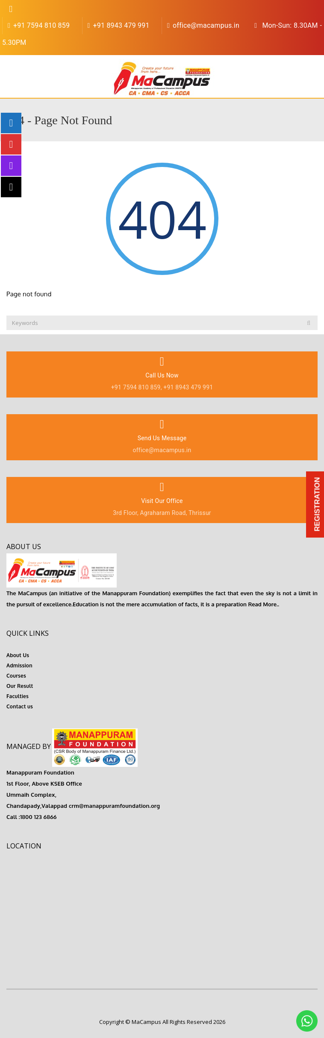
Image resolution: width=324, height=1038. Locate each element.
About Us (17, 655)
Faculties (17, 696)
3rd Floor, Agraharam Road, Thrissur (162, 512)
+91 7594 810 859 (38, 25)
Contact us (19, 706)
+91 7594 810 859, (136, 387)
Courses (16, 676)
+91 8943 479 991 (118, 25)
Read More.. (263, 604)
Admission (19, 665)
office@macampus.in (202, 25)
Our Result (19, 686)
